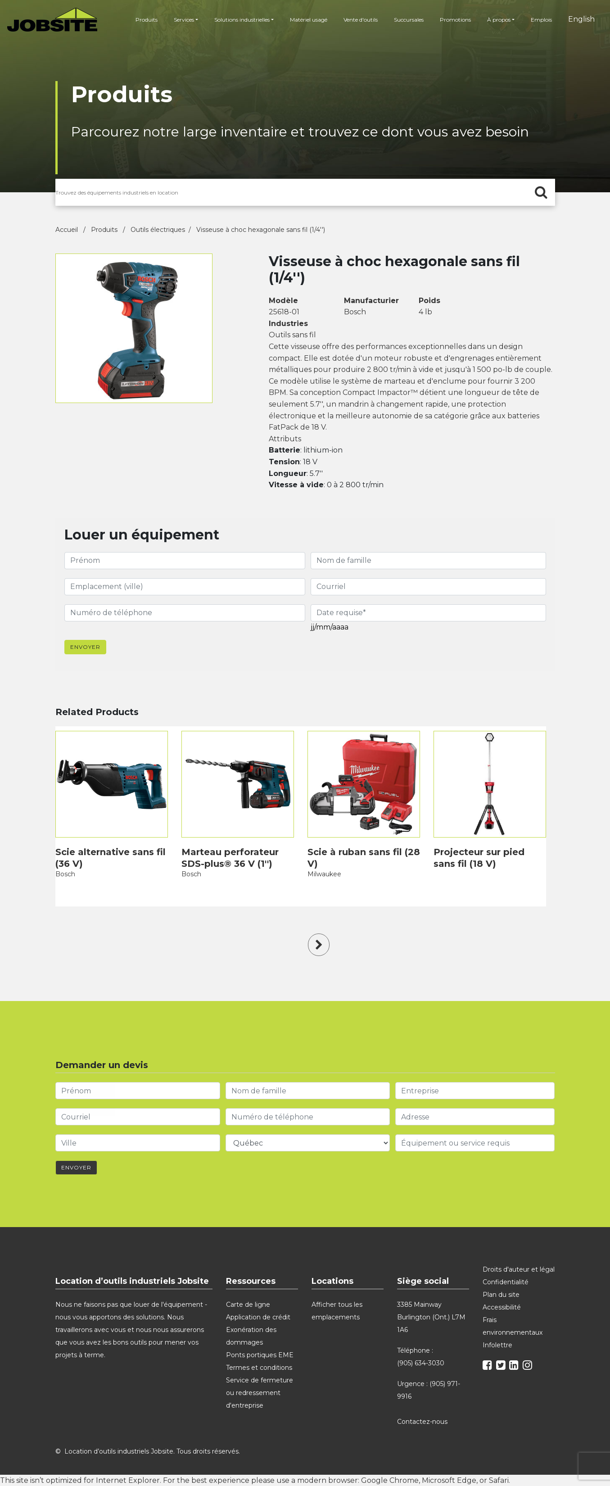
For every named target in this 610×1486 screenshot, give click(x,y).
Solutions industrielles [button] (242, 19)
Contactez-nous (423, 1422)
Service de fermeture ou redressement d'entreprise (259, 1392)
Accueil (67, 230)
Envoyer (85, 646)
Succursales (409, 19)
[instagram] (528, 1366)
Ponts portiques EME (260, 1355)
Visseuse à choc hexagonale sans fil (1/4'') (260, 230)
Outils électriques (158, 230)
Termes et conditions (259, 1368)
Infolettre (497, 1345)
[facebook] (488, 1366)
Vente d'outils (360, 19)
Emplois (541, 19)
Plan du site (501, 1295)
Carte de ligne (248, 1304)
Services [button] (184, 19)
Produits (147, 19)
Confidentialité (506, 1282)
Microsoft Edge (449, 1480)
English (581, 19)
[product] (111, 784)
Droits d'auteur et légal (519, 1269)
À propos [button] (499, 19)
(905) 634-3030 (420, 1363)
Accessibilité (502, 1307)
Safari (499, 1480)
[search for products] (305, 192)
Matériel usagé (308, 19)
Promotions (455, 19)
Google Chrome (390, 1480)
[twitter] (502, 1366)
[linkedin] (515, 1366)
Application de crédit (258, 1317)
